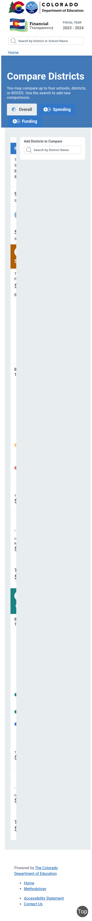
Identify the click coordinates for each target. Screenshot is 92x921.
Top (82, 911)
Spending (56, 109)
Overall (22, 109)
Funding (25, 121)
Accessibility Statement (44, 898)
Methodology (35, 889)
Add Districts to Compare (43, 141)
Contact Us (33, 904)
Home (13, 52)
